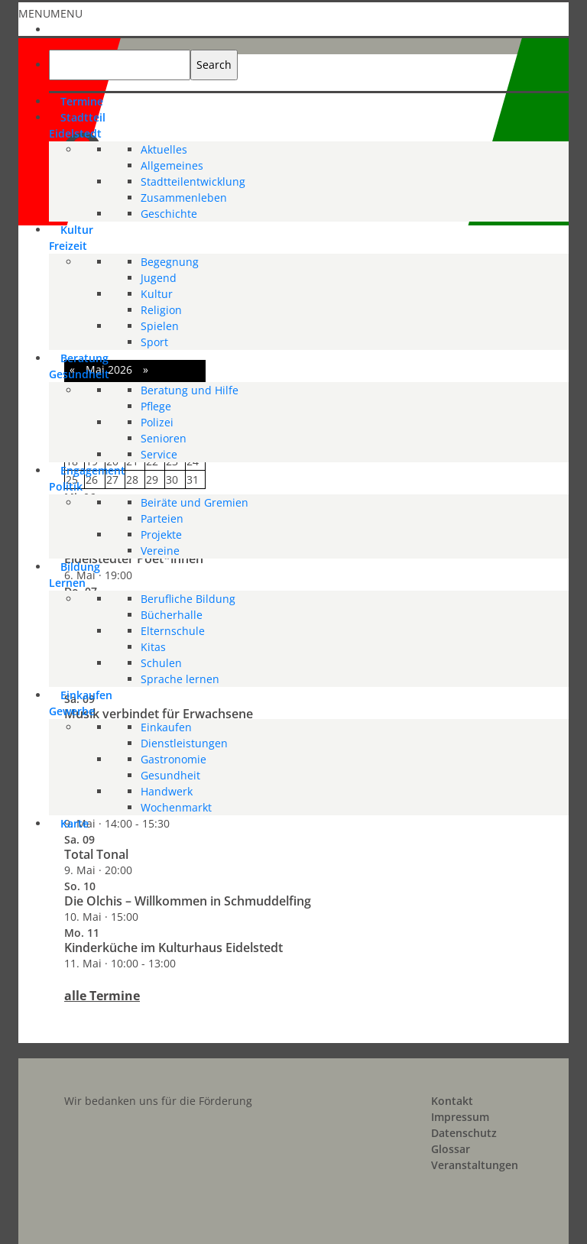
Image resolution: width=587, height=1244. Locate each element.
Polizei (157, 422)
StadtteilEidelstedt (77, 125)
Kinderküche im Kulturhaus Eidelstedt (173, 947)
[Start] (60, 27)
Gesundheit (170, 775)
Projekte (161, 534)
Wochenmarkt (176, 807)
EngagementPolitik (87, 478)
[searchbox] (119, 65)
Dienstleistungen (184, 743)
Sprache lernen (180, 679)
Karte (74, 823)
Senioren (163, 438)
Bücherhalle (172, 614)
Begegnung (170, 261)
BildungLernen (74, 574)
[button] (50, 13)
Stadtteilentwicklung (193, 181)
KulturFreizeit (71, 237)
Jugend (159, 278)
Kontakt (452, 1100)
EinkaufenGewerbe (80, 703)
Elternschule (173, 631)
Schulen (161, 663)
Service (159, 454)
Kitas (153, 647)
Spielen (160, 326)
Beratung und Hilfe (189, 390)
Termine (81, 101)
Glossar (450, 1149)
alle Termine (102, 995)
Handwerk (167, 791)
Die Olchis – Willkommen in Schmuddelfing (187, 901)
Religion (161, 310)
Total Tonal (96, 854)
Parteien (162, 518)
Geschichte (169, 213)
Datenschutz (464, 1133)
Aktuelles (164, 149)
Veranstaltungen (474, 1165)
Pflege (156, 406)
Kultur (157, 294)
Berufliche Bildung (188, 598)
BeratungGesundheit (79, 366)
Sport (154, 342)
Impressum (460, 1117)
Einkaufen (166, 727)
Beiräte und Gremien (194, 502)
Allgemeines (172, 165)
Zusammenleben (184, 197)
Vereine (160, 550)
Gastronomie (173, 759)
